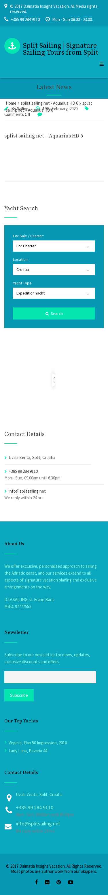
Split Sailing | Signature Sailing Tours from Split (60, 49)
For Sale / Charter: (28, 236)
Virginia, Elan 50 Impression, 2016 (38, 742)
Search (54, 313)
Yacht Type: (23, 283)
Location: (21, 259)
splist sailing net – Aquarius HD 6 (43, 136)
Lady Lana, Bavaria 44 (28, 751)
